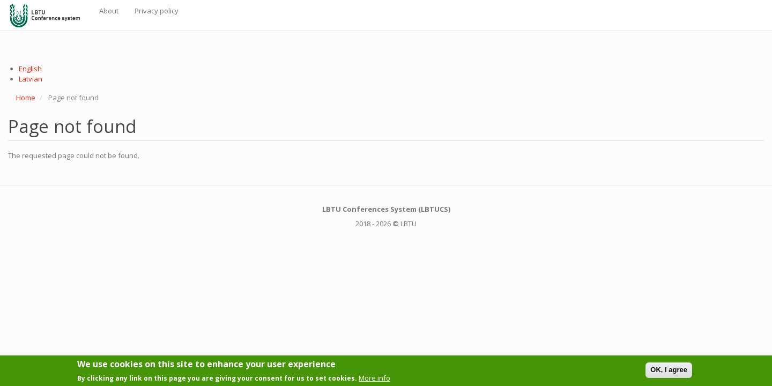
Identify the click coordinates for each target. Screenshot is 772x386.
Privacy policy (157, 11)
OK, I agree (668, 372)
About (108, 11)
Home (25, 97)
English (30, 68)
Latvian (30, 79)
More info (374, 379)
